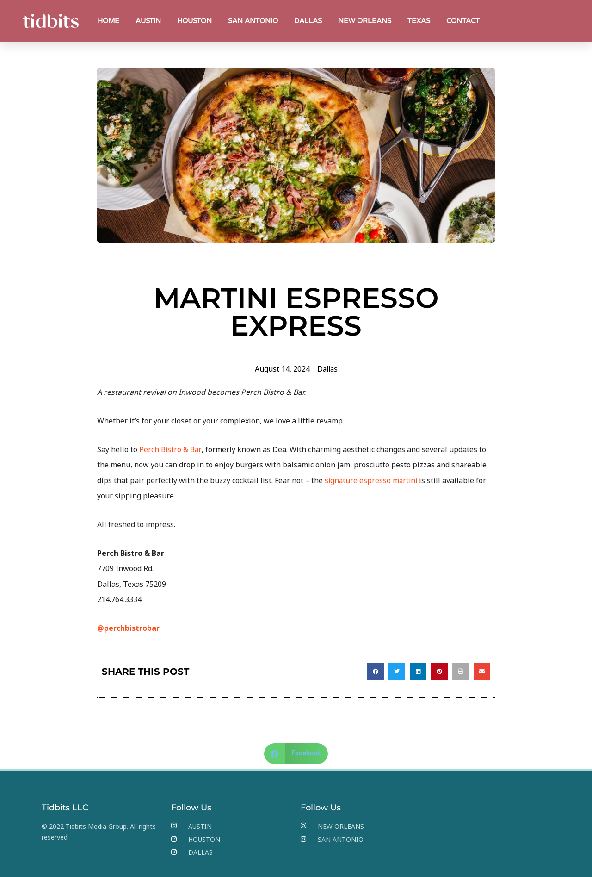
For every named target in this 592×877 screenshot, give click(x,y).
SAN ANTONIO (253, 21)
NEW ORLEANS (364, 21)
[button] (375, 671)
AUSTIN (148, 21)
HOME (108, 21)
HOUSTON (194, 21)
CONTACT (463, 21)
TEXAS (418, 21)
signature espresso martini (372, 480)
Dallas (327, 369)
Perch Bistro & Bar (170, 449)
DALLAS (308, 21)
